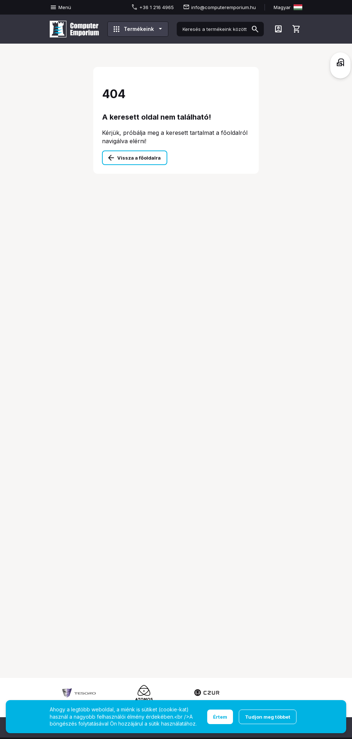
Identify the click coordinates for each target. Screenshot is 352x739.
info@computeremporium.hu (223, 7)
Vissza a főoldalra (139, 158)
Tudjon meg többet (267, 717)
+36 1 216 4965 (156, 7)
